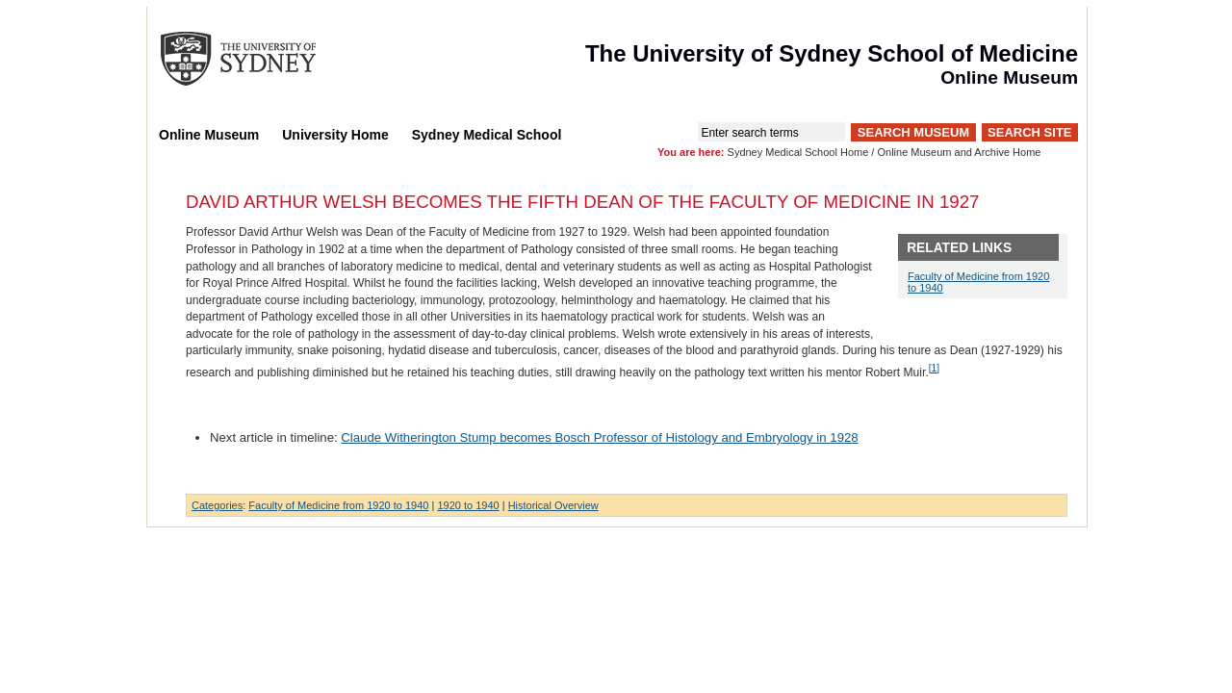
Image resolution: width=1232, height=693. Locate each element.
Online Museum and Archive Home (958, 152)
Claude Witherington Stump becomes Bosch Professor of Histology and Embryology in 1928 (599, 437)
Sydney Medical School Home (798, 152)
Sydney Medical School (487, 134)
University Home (335, 134)
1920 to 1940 (468, 505)
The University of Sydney (257, 59)
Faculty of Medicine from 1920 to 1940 (338, 505)
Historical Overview (553, 505)
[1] (934, 368)
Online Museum (209, 134)
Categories (217, 505)
